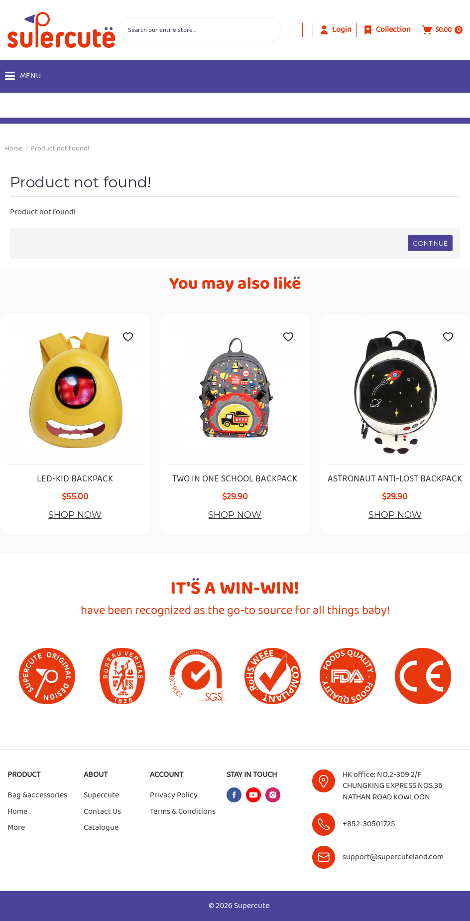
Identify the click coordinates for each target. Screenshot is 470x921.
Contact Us (102, 811)
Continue (430, 243)
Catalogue (101, 827)
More (16, 827)
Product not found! (60, 148)
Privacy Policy (174, 795)
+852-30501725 (369, 824)
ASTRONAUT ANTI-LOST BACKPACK (395, 479)
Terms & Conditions (183, 811)
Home (13, 148)
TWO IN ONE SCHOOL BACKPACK (234, 479)
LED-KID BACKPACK (75, 479)
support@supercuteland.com (393, 857)
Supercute (101, 795)
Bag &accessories (37, 795)
